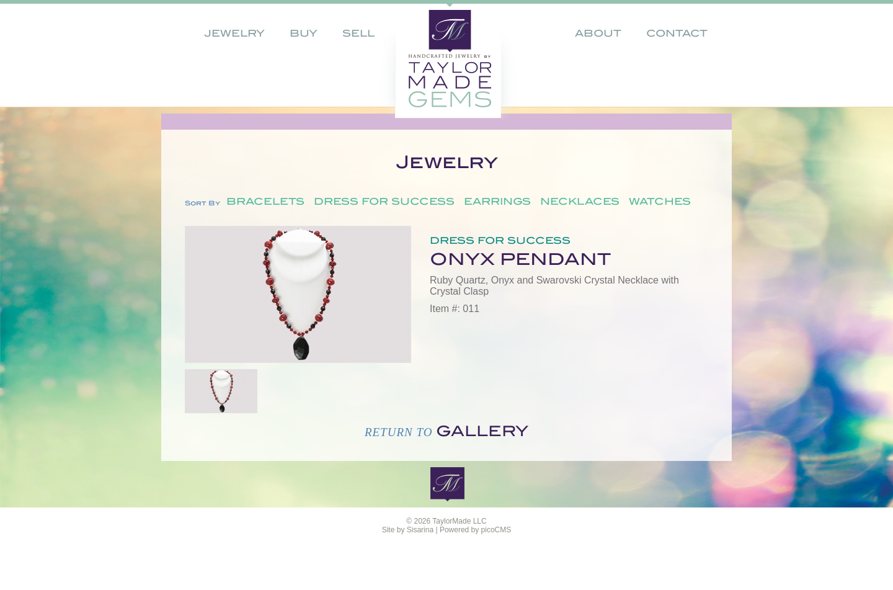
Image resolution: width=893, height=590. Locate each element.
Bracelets (265, 201)
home (426, 59)
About (598, 33)
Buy (304, 33)
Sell (358, 33)
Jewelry (234, 33)
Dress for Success (384, 201)
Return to (446, 432)
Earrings (497, 201)
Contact (677, 33)
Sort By (202, 203)
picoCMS (496, 529)
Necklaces (580, 201)
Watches (660, 201)
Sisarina (420, 529)
